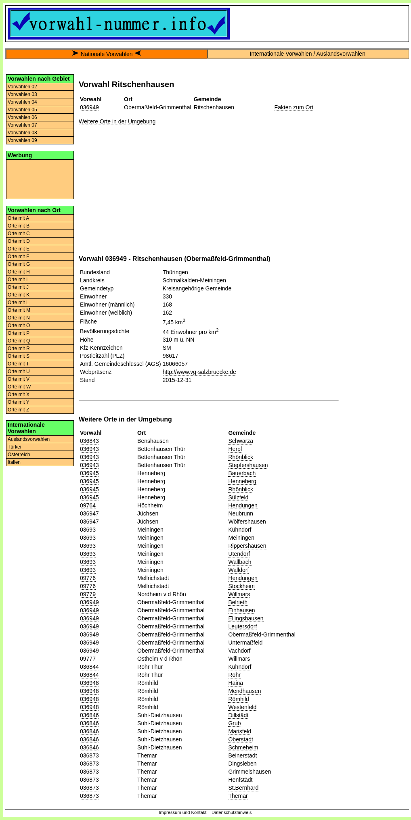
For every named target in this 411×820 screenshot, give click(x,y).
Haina (235, 683)
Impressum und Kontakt (182, 812)
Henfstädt (240, 779)
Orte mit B (18, 226)
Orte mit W (19, 387)
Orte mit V (18, 379)
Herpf (235, 449)
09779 (88, 594)
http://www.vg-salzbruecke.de (199, 372)
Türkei (14, 447)
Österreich (19, 454)
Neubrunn (240, 513)
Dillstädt (238, 715)
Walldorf (238, 570)
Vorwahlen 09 (22, 140)
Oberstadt (240, 739)
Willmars (239, 594)
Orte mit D (19, 241)
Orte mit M (19, 310)
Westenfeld (242, 707)
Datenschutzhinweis (232, 812)
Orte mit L (18, 302)
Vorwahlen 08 (22, 133)
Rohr (234, 675)
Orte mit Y (18, 402)
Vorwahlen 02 (22, 87)
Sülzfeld (238, 497)
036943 (89, 449)
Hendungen (242, 505)
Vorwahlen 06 (22, 117)
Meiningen (241, 537)
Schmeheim (243, 747)
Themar (237, 796)
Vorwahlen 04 (22, 102)
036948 (89, 683)
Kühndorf (239, 529)
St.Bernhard (243, 788)
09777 (88, 658)
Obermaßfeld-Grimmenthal (262, 634)
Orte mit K (18, 295)
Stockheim (241, 586)
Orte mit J (18, 287)
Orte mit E (18, 249)
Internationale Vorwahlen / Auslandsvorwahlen (307, 53)
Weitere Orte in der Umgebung (117, 121)
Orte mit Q (19, 341)
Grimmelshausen (249, 771)
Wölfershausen (247, 521)
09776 (88, 578)
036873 (89, 755)
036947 (89, 513)
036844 (89, 667)
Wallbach (239, 562)
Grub (234, 723)
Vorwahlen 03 (22, 94)
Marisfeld (239, 731)
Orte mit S (18, 356)
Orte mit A (18, 218)
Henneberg (242, 481)
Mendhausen (244, 691)
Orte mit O (19, 325)
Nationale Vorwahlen (106, 54)
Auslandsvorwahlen (29, 439)
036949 (89, 107)
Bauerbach (242, 473)
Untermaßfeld (245, 642)
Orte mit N (19, 318)
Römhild (238, 699)
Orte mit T (18, 364)
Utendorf (239, 554)
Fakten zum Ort (294, 107)
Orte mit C (19, 233)
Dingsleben (242, 763)
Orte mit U (19, 371)
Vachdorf (239, 650)
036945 (89, 473)
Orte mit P (18, 333)
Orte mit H (19, 272)
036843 (89, 441)
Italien (14, 462)
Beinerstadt (242, 755)
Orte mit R (19, 348)
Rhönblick (240, 457)
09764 (88, 505)
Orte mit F (18, 256)
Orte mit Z (18, 410)
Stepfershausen (248, 465)
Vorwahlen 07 (22, 125)
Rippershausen (247, 545)
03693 (88, 529)
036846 (89, 715)
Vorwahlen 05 (22, 110)
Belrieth (237, 602)
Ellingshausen (245, 618)
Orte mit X (18, 394)
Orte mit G (19, 264)
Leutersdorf (242, 626)
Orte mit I (17, 279)
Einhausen (241, 610)
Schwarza (240, 441)
